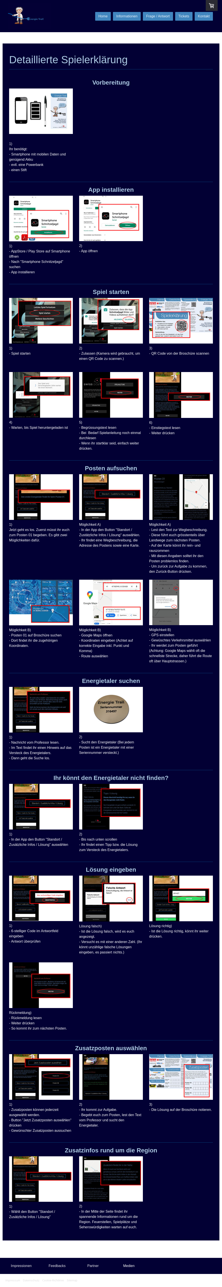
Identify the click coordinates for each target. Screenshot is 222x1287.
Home (103, 16)
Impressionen (21, 1266)
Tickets (183, 16)
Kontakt (204, 16)
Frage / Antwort (158, 16)
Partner (93, 1266)
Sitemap (72, 1280)
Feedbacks (57, 1266)
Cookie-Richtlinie (53, 1280)
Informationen (126, 16)
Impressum (12, 1280)
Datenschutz (31, 1280)
